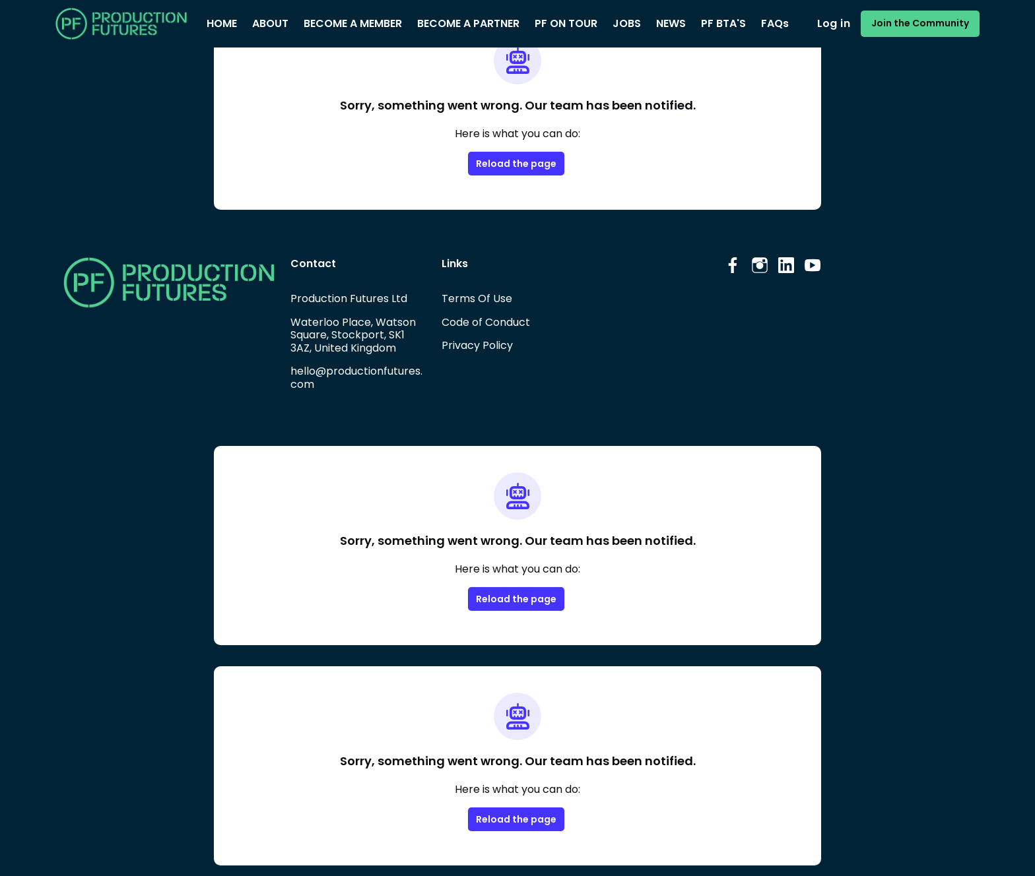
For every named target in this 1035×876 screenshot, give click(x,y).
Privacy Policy (477, 345)
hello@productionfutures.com (356, 377)
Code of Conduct (486, 322)
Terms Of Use (477, 298)
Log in (833, 23)
